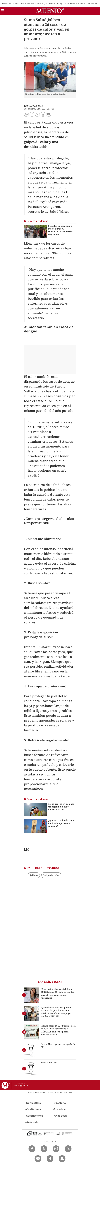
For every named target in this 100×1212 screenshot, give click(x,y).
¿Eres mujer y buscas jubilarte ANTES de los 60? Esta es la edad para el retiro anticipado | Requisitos (57, 993)
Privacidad (60, 1109)
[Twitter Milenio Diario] (44, 1148)
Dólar (17, 3)
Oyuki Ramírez (49, 3)
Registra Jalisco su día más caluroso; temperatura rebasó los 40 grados (61, 230)
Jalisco (34, 875)
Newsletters (33, 1103)
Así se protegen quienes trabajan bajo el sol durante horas (61, 806)
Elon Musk (92, 3)
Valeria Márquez (78, 3)
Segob (61, 3)
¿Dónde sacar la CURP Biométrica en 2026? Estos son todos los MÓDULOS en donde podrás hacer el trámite (58, 1030)
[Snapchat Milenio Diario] (62, 1158)
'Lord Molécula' (49, 1062)
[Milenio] (50, 11)
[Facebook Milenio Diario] (32, 1148)
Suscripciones (34, 1115)
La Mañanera (28, 3)
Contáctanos (33, 1109)
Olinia (38, 3)
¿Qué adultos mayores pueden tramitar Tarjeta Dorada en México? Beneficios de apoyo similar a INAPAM (56, 1012)
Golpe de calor (51, 875)
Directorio (60, 1103)
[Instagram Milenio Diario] (56, 1148)
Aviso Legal (60, 1115)
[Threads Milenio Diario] (68, 1148)
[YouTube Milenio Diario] (38, 1158)
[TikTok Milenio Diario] (50, 1158)
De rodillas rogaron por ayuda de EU (58, 1046)
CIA (67, 3)
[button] (2, 11)
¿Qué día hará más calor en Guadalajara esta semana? (61, 823)
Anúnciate (32, 1122)
